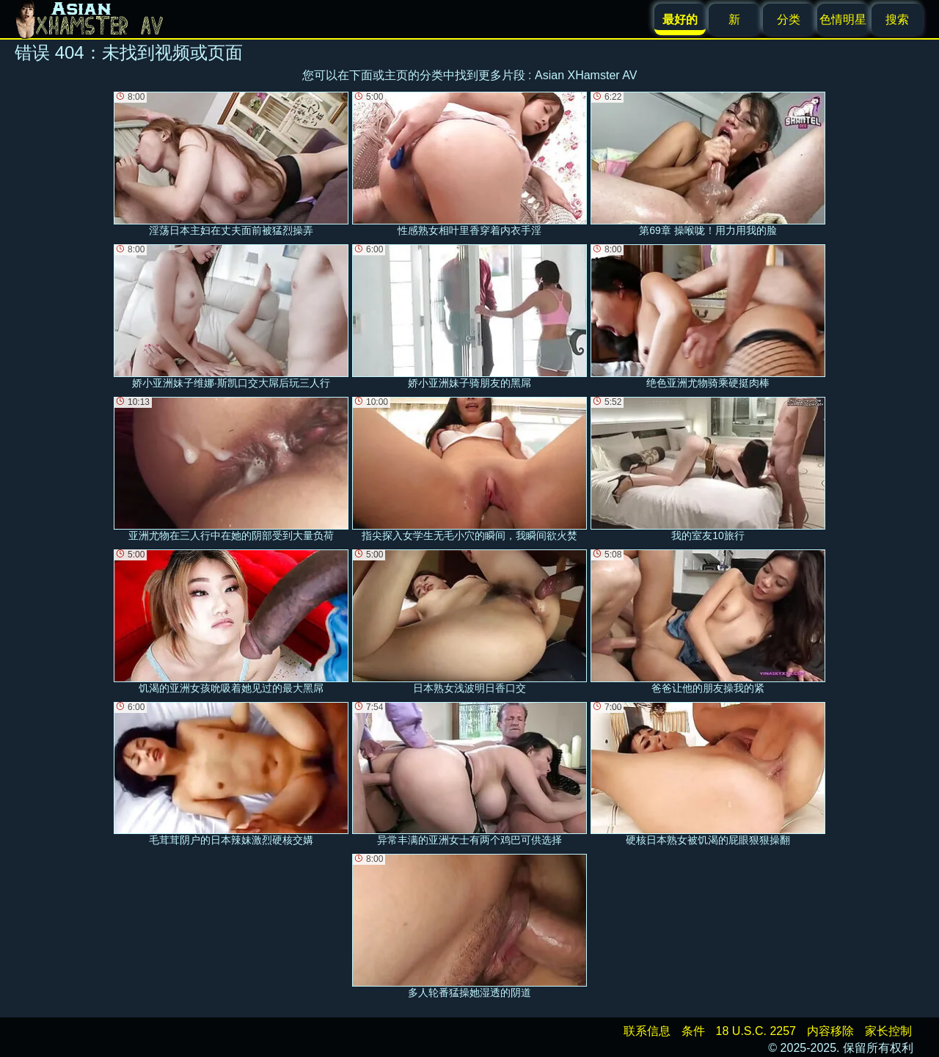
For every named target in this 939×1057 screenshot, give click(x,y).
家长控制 (888, 1031)
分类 (788, 19)
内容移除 (830, 1031)
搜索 (897, 19)
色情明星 (842, 19)
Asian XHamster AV (586, 75)
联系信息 (647, 1031)
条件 (693, 1031)
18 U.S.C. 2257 (756, 1031)
